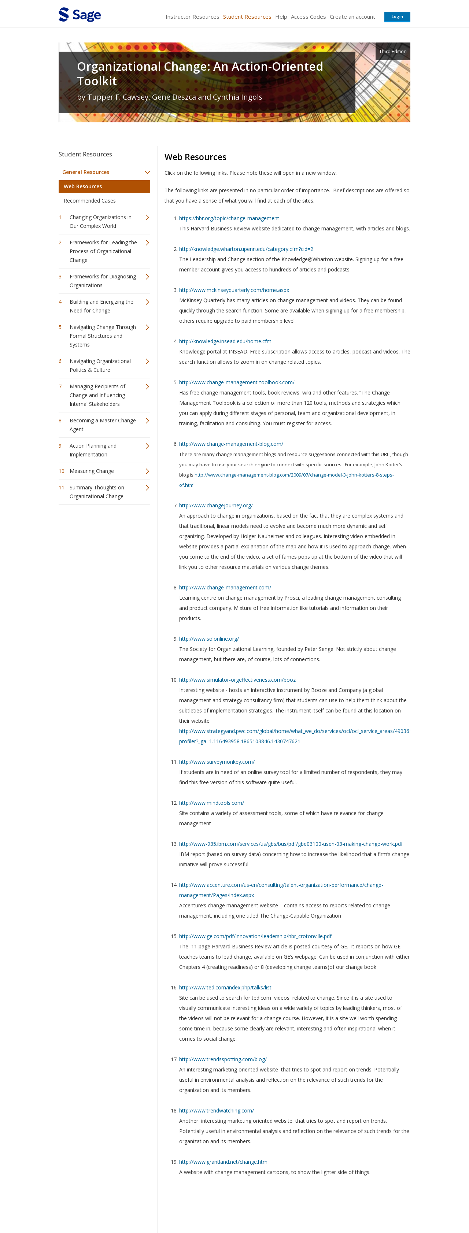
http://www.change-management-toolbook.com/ (237, 382)
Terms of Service (276, 1205)
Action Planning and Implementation (93, 450)
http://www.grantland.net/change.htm (223, 1161)
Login (397, 16)
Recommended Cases (90, 200)
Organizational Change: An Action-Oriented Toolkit (200, 73)
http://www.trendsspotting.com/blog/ (223, 1059)
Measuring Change (92, 470)
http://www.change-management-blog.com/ (231, 443)
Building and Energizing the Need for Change (101, 306)
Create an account (352, 16)
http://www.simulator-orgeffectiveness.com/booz (237, 679)
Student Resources (247, 16)
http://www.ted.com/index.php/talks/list (225, 987)
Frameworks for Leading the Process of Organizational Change (103, 251)
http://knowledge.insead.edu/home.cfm (225, 341)
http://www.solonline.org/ (209, 638)
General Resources (85, 172)
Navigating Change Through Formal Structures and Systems (103, 335)
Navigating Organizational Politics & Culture (100, 365)
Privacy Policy (362, 1205)
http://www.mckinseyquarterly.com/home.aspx (234, 289)
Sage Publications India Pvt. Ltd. (165, 1205)
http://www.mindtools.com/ (211, 802)
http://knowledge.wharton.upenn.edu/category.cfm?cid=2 (246, 248)
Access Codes (308, 16)
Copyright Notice (321, 1205)
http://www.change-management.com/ (225, 587)
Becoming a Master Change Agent (103, 425)
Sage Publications (100, 1205)
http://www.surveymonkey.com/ (217, 761)
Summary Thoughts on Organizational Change (97, 492)
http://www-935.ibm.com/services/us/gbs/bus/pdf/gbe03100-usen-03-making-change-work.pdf (291, 843)
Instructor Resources (192, 16)
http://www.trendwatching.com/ (216, 1110)
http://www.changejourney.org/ (216, 505)
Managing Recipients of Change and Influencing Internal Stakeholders (97, 395)
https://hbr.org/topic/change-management (229, 218)
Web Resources (83, 186)
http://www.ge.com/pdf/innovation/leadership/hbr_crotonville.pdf (255, 936)
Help (281, 16)
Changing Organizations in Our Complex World (101, 221)
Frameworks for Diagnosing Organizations (103, 281)
